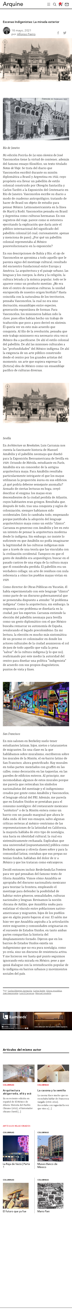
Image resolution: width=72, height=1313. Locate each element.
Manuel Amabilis (43, 993)
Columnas (8, 1085)
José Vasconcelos (10, 993)
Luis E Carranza (26, 993)
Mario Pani (43, 1211)
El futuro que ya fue (14, 1211)
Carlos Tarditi (39, 990)
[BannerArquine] (36, 1029)
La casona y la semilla (51, 1090)
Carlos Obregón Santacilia (20, 990)
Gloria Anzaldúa (54, 990)
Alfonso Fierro (26, 34)
